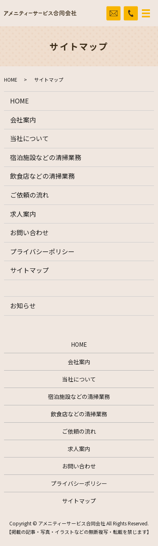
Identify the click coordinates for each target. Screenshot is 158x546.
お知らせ (23, 305)
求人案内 (23, 214)
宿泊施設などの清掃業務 (45, 157)
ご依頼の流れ (29, 195)
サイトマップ (29, 270)
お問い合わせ (29, 232)
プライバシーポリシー (42, 251)
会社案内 (23, 119)
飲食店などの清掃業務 (42, 176)
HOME (10, 79)
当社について (29, 138)
